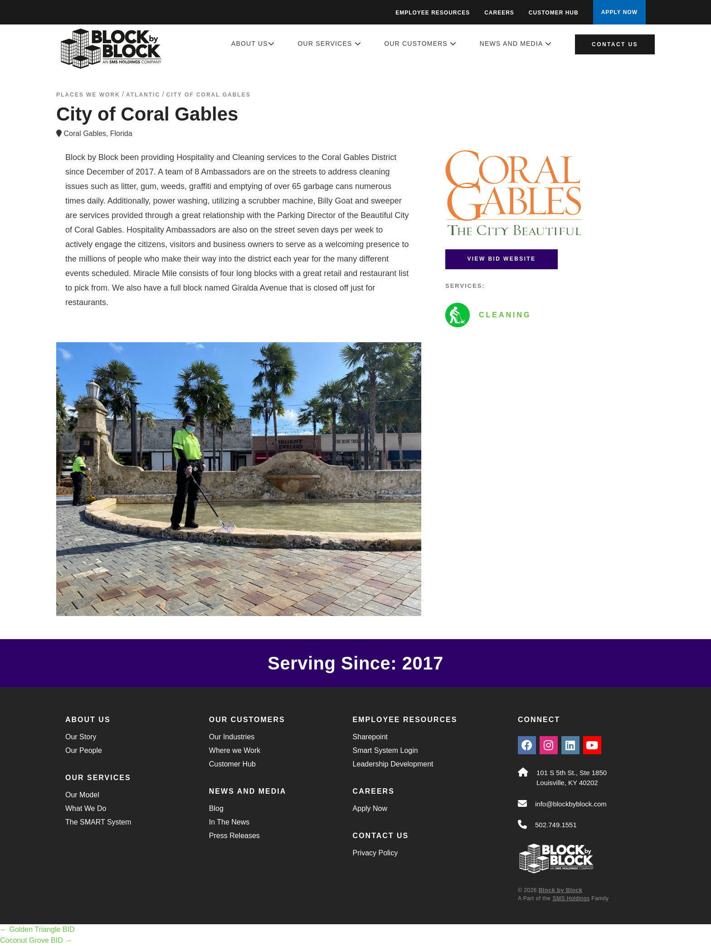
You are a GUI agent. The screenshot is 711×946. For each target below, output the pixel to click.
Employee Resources (432, 13)
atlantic (143, 95)
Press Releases (234, 835)
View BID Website (501, 259)
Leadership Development (393, 764)
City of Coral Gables (208, 95)
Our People (83, 750)
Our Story (80, 737)
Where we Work (235, 750)
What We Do (85, 808)
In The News (229, 822)
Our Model (82, 795)
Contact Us (615, 44)
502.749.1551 (556, 825)
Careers (499, 13)
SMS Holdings (570, 898)
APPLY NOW (619, 12)
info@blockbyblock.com (571, 804)
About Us (253, 43)
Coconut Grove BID (36, 940)
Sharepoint (370, 737)
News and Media (516, 43)
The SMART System (98, 822)
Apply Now (370, 808)
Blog (216, 808)
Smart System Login (385, 750)
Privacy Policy (375, 853)
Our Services (329, 43)
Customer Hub (554, 13)
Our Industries (231, 737)
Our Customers (420, 43)
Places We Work (88, 95)
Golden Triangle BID (37, 929)
